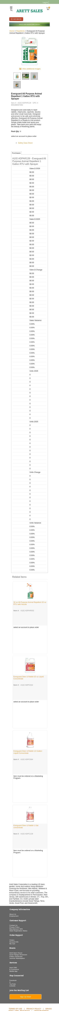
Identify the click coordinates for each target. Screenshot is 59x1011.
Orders (11, 928)
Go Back (17, 19)
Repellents (20, 31)
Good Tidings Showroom (17, 942)
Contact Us (13, 913)
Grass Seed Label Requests (30, 998)
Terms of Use (15, 997)
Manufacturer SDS (15, 917)
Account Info (13, 930)
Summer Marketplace (16, 946)
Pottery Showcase (15, 944)
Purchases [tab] (15, 143)
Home (11, 31)
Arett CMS (12, 955)
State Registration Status (18, 918)
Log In (45, 2)
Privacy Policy (14, 915)
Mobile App (13, 959)
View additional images (31, 70)
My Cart (11, 931)
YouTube (12, 972)
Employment (13, 904)
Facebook (12, 968)
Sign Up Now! (25, 985)
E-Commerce (13, 957)
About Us (12, 902)
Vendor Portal (41, 999)
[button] (29, 151)
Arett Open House (15, 941)
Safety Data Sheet (24, 133)
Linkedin (12, 974)
